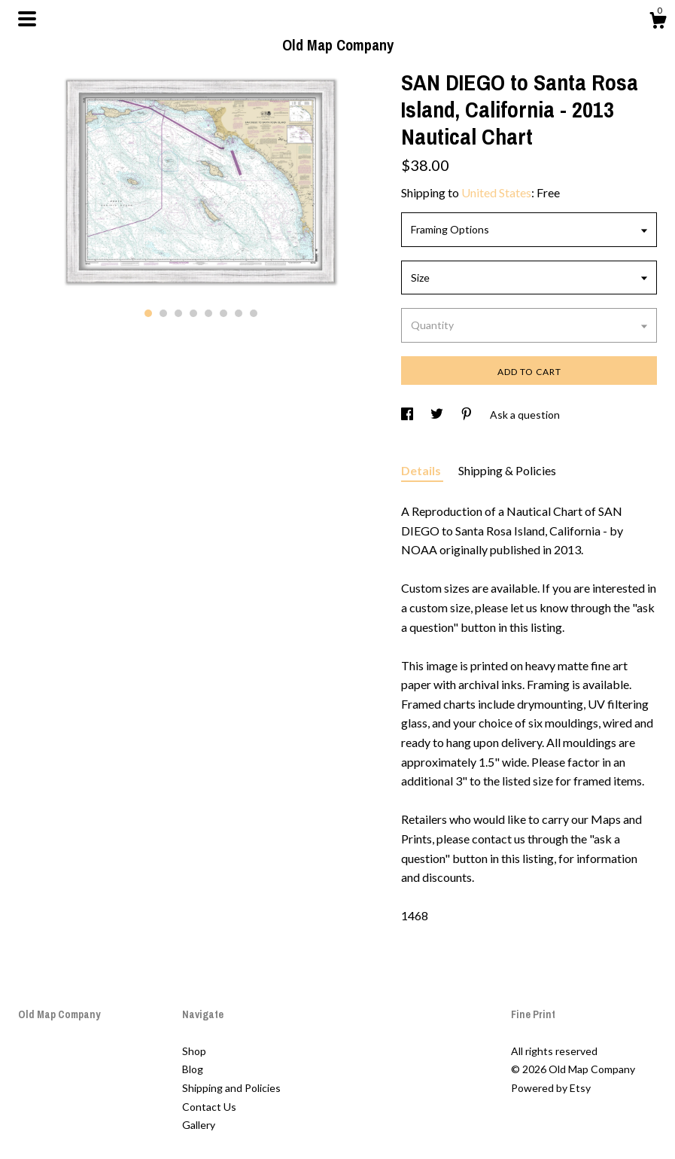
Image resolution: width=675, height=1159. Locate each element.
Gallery (198, 1124)
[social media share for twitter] (437, 414)
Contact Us (209, 1106)
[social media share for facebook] (408, 414)
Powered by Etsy (551, 1087)
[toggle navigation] (27, 18)
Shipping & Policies (507, 470)
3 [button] (178, 313)
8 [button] (253, 313)
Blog (192, 1069)
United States (496, 192)
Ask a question (525, 414)
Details (422, 470)
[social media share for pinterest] (468, 414)
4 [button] (193, 313)
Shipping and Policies (231, 1087)
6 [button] (223, 313)
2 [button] (163, 313)
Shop (194, 1051)
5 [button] (208, 313)
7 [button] (238, 313)
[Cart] (657, 22)
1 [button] (148, 313)
